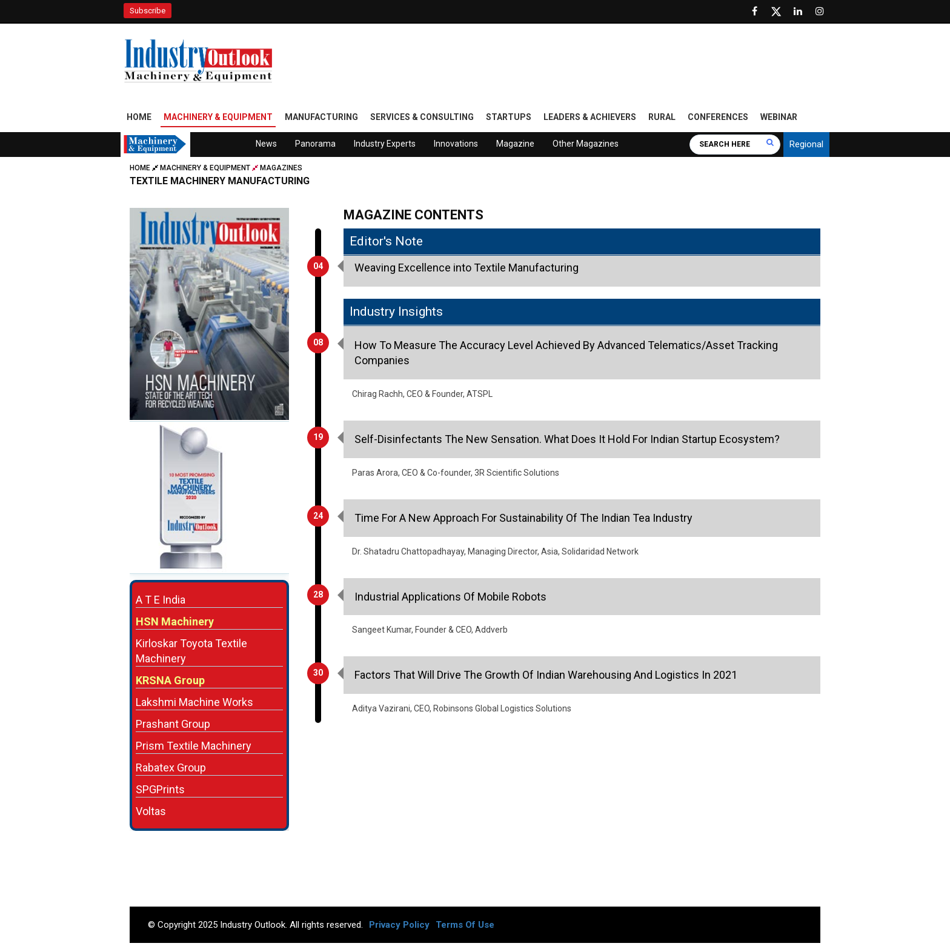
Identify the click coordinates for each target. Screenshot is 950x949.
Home (139, 117)
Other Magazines (586, 143)
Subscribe (147, 10)
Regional (806, 144)
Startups (508, 117)
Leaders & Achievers (589, 117)
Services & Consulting (422, 117)
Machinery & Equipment (218, 117)
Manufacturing (321, 117)
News (266, 143)
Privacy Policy (399, 924)
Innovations (456, 143)
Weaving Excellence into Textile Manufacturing (466, 267)
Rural (662, 117)
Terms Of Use (465, 924)
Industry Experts (385, 143)
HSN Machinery (175, 621)
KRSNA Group (170, 680)
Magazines (281, 168)
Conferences (718, 117)
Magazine (515, 143)
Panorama (315, 143)
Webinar (778, 117)
